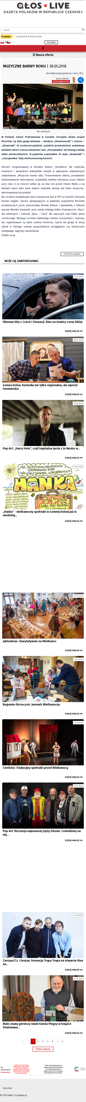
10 (60, 1075)
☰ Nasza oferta (43, 55)
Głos (10, 1095)
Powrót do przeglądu (72, 254)
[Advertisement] (43, 558)
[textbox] (41, 30)
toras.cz (22, 1095)
